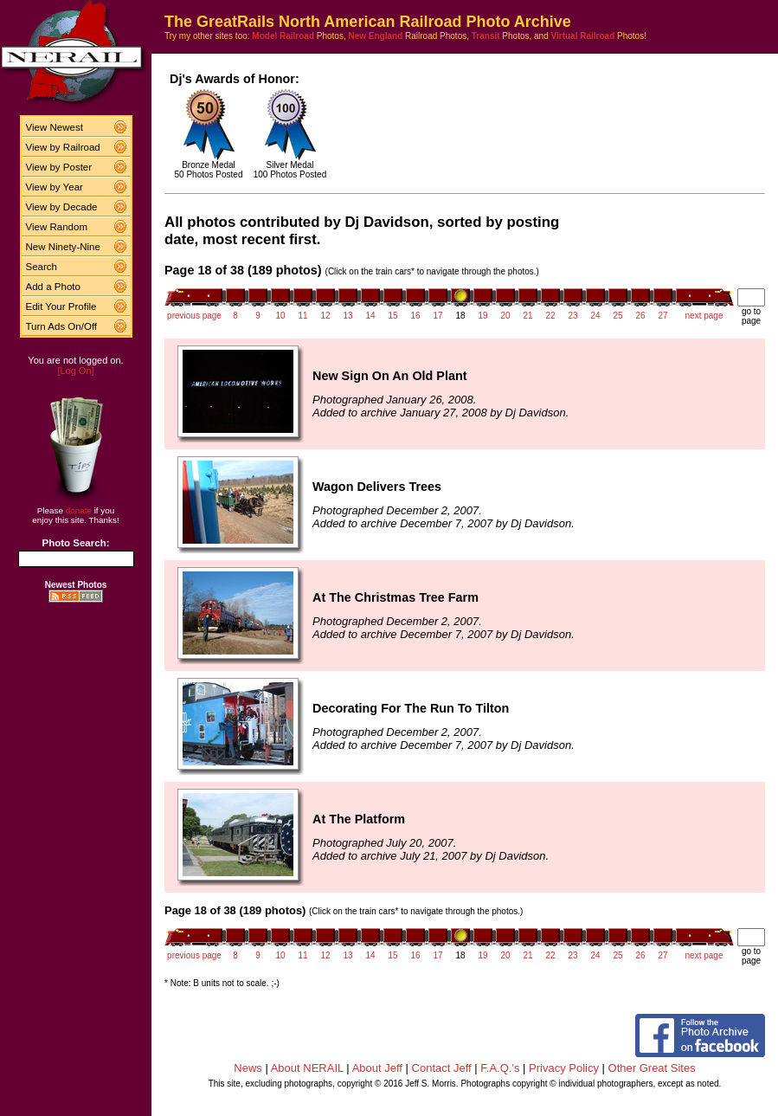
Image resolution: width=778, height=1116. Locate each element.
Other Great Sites (652, 1067)
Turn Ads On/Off (62, 326)
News (248, 1067)
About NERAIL (307, 1067)
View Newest (54, 127)
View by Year (54, 187)
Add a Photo (53, 286)
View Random (56, 227)
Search (42, 266)
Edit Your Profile (61, 306)
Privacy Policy (564, 1067)
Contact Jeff (442, 1067)
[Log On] (75, 370)
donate (79, 510)
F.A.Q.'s (499, 1067)
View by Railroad (63, 147)
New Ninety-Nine (63, 247)
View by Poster (59, 167)
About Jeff (377, 1067)
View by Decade (62, 207)
